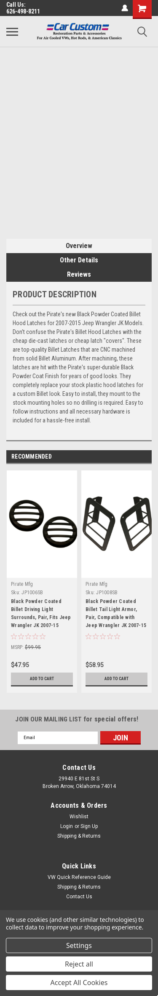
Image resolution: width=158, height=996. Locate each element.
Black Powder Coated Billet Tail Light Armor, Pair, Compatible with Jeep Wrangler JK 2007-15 (116, 613)
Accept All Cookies (79, 982)
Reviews (79, 274)
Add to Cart (42, 678)
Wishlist (79, 817)
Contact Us (79, 897)
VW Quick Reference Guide (79, 877)
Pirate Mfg (22, 584)
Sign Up (89, 826)
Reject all (79, 964)
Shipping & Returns (79, 836)
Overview (79, 246)
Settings (79, 945)
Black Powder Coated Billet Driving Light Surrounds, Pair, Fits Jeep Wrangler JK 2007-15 (41, 613)
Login (66, 826)
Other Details (79, 260)
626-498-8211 (23, 11)
